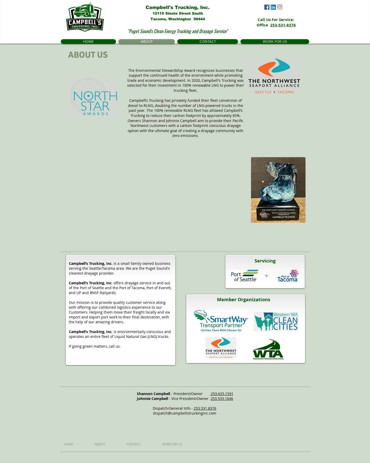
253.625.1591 (221, 393)
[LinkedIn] (273, 7)
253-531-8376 (283, 25)
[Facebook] (266, 7)
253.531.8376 (205, 408)
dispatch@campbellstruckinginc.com (184, 413)
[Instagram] (279, 7)
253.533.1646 (222, 398)
